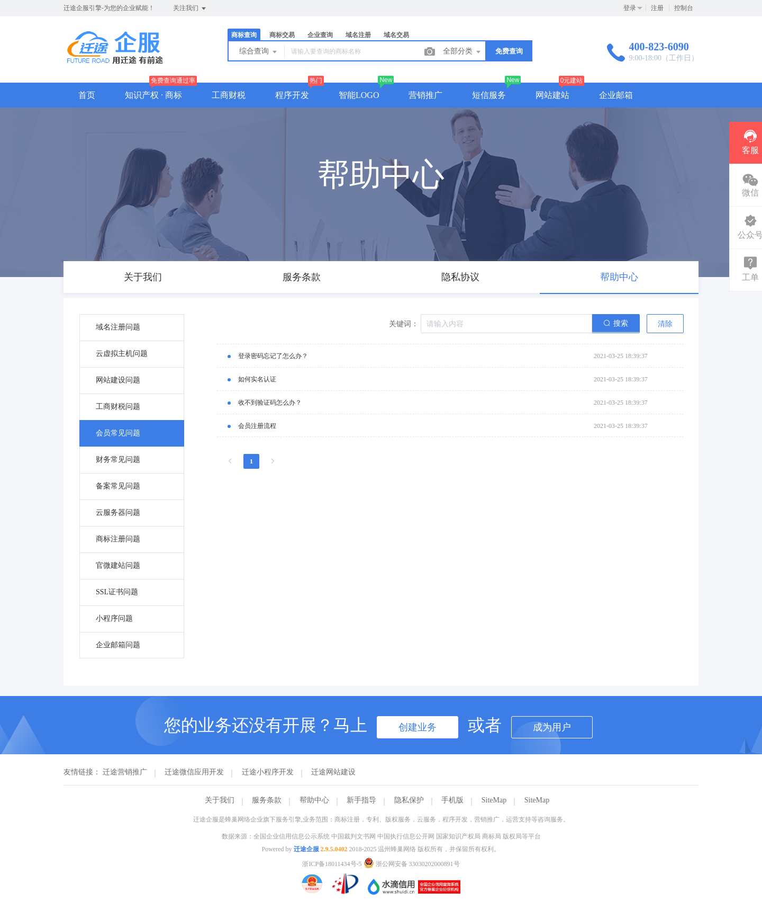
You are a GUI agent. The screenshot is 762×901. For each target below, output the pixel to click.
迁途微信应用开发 (194, 772)
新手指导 (361, 800)
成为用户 (552, 727)
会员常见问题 (118, 433)
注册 (657, 8)
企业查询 (320, 35)
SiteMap (494, 800)
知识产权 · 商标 (153, 95)
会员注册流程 (257, 426)
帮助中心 (314, 800)
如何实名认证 (257, 379)
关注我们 (190, 8)
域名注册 (358, 35)
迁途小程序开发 (268, 772)
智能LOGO (359, 95)
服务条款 (267, 800)
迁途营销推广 (125, 772)
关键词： (404, 324)
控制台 (683, 8)
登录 (629, 8)
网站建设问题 (118, 380)
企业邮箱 (616, 95)
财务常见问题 (118, 459)
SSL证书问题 (117, 592)
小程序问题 (114, 618)
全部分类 (462, 52)
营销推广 (425, 95)
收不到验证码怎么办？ (270, 402)
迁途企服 (306, 849)
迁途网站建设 (333, 772)
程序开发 (292, 95)
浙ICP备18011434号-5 (331, 864)
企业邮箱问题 (118, 645)
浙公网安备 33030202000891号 (412, 864)
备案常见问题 (118, 486)
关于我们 (219, 800)
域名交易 (396, 35)
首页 (86, 95)
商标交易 (282, 35)
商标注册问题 (118, 539)
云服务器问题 (118, 512)
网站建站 (552, 95)
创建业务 (417, 727)
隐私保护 (409, 800)
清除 (665, 324)
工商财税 (229, 95)
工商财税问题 (118, 407)
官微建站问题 (118, 565)
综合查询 (258, 52)
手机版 (452, 800)
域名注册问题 (118, 327)
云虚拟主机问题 (122, 354)
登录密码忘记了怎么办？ (273, 356)
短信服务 (489, 95)
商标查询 (244, 35)
